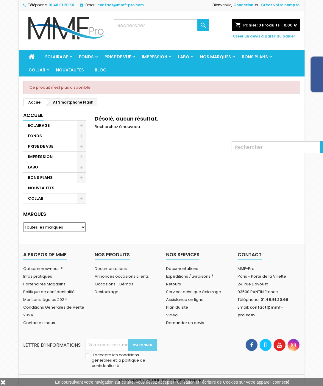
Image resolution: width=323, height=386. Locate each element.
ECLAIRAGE (56, 57)
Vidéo (172, 315)
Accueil (33, 115)
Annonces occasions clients (122, 276)
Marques (34, 214)
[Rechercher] (161, 25)
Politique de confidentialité (49, 292)
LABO (183, 57)
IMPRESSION (154, 57)
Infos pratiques (37, 276)
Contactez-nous (39, 323)
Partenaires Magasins (44, 284)
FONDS (86, 57)
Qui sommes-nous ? (43, 268)
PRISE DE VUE (117, 57)
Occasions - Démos (114, 284)
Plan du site (177, 307)
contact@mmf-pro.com (120, 4)
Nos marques (215, 57)
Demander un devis (185, 323)
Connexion (243, 4)
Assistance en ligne (185, 299)
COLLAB (37, 70)
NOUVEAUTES (70, 70)
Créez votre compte (280, 4)
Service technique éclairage (193, 292)
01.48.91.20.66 (61, 4)
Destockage (106, 292)
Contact (250, 254)
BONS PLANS (255, 57)
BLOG (101, 70)
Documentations (111, 268)
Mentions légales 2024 (45, 299)
